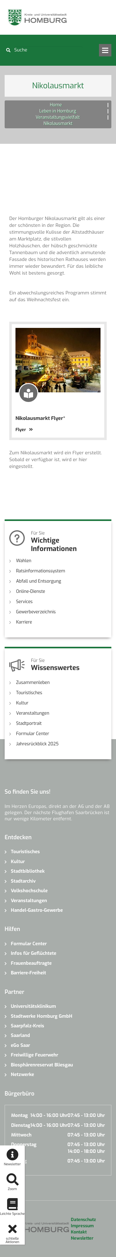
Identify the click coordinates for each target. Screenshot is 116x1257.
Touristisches (29, 693)
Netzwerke (22, 1074)
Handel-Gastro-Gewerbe (37, 910)
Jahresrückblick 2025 (37, 744)
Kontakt (79, 1232)
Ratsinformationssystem (40, 571)
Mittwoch (21, 1135)
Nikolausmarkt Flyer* (40, 418)
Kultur (22, 703)
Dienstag (20, 1125)
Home (56, 105)
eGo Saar (20, 1045)
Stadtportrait (29, 723)
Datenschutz (83, 1220)
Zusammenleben (33, 683)
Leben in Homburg (57, 111)
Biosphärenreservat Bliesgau (42, 1065)
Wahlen (23, 561)
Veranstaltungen (32, 713)
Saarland (20, 1035)
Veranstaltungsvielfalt (58, 117)
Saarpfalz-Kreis (27, 1026)
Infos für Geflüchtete (33, 953)
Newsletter (82, 1238)
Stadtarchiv (23, 881)
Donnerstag (24, 1144)
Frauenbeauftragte (31, 963)
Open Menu (105, 50)
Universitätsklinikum (33, 1006)
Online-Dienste (30, 591)
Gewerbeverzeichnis (36, 612)
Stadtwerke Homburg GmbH (41, 1016)
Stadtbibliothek (28, 871)
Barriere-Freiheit (28, 973)
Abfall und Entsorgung (38, 581)
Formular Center (32, 734)
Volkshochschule (29, 891)
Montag (19, 1115)
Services (24, 602)
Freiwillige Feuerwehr (34, 1055)
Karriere (24, 622)
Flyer (24, 430)
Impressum (82, 1226)
